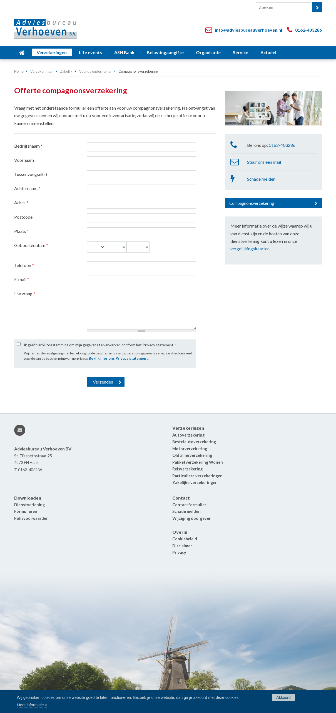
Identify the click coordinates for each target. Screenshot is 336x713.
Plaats (21, 231)
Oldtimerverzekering (192, 455)
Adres (21, 202)
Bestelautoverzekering (194, 441)
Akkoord (283, 697)
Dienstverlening (29, 504)
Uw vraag (24, 293)
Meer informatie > (32, 705)
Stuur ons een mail (264, 162)
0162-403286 (308, 29)
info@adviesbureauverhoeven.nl (248, 29)
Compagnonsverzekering (251, 203)
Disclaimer (182, 545)
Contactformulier (189, 504)
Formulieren (25, 511)
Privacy (179, 552)
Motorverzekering (189, 448)
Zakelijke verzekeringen (195, 482)
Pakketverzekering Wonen (197, 462)
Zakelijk (66, 71)
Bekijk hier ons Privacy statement (118, 358)
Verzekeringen (41, 71)
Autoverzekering (188, 435)
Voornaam (24, 160)
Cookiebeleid (184, 538)
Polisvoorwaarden (31, 518)
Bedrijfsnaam (28, 145)
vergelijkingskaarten (250, 248)
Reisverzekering (187, 469)
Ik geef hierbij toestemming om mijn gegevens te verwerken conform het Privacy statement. (100, 345)
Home (19, 71)
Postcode (23, 217)
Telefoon (24, 265)
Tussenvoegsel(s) (30, 174)
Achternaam (27, 188)
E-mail (21, 279)
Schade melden (261, 179)
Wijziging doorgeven (191, 518)
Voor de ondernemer (95, 71)
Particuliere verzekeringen (197, 475)
